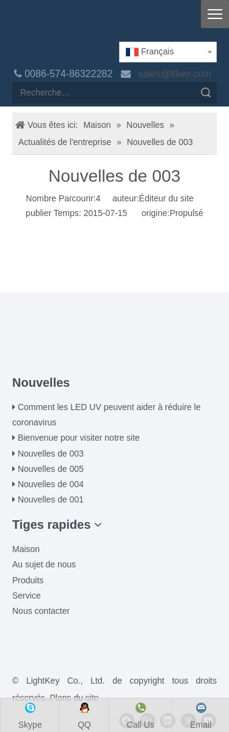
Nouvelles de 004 (51, 484)
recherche (205, 93)
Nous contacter (41, 611)
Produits (27, 580)
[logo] (22, 25)
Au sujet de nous (44, 564)
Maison (26, 549)
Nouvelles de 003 (51, 453)
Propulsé (186, 213)
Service (26, 595)
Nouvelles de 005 (51, 469)
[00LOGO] (115, 336)
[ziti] (115, 355)
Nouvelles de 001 (51, 499)
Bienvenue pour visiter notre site (79, 438)
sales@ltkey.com (176, 74)
